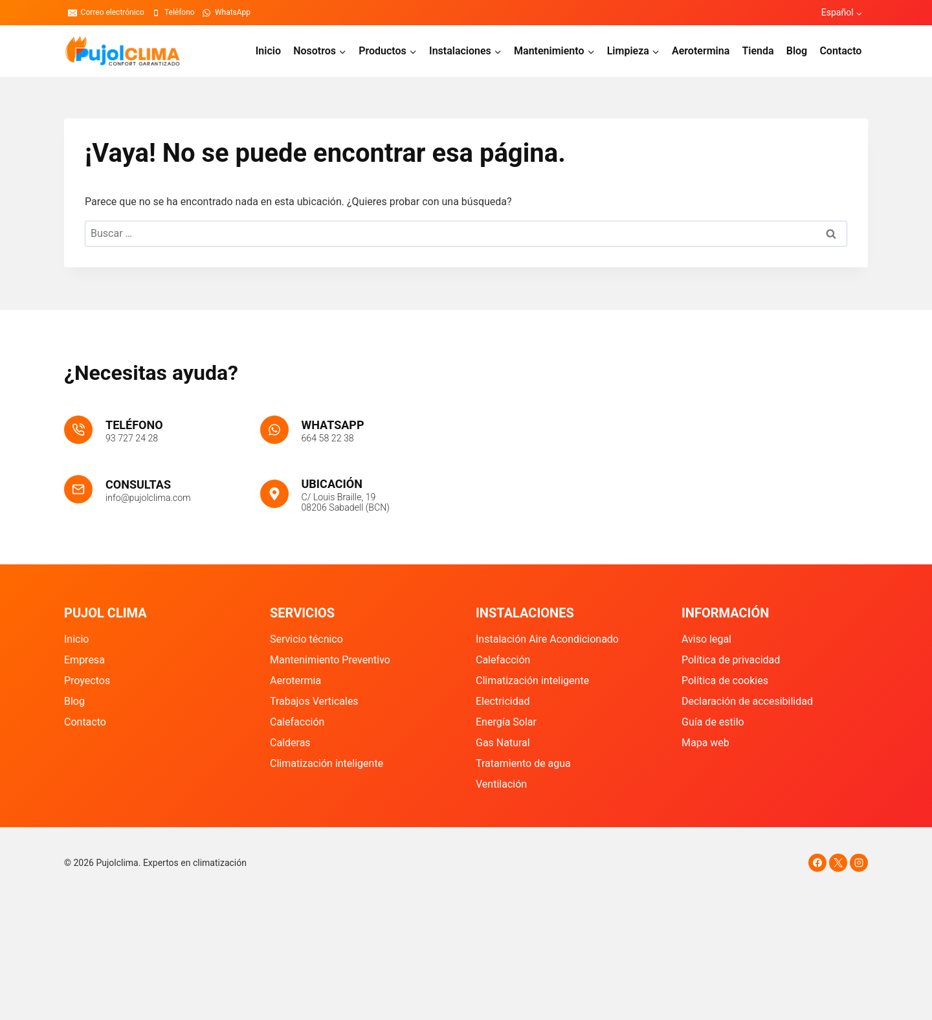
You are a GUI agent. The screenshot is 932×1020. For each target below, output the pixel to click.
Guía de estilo (713, 722)
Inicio (268, 51)
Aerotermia (295, 680)
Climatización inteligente (326, 763)
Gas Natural (503, 743)
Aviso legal (706, 639)
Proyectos (87, 680)
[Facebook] (817, 863)
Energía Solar (506, 722)
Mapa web (705, 743)
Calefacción (297, 722)
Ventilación (501, 784)
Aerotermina (700, 51)
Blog (796, 51)
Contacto (840, 51)
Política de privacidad (731, 660)
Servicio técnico (306, 639)
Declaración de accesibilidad (747, 701)
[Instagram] (859, 863)
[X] (838, 863)
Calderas (290, 743)
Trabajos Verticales (314, 701)
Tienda (757, 51)
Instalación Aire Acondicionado (547, 639)
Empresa (84, 660)
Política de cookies (725, 680)
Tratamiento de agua (523, 763)
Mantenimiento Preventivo (330, 660)
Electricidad (502, 701)
